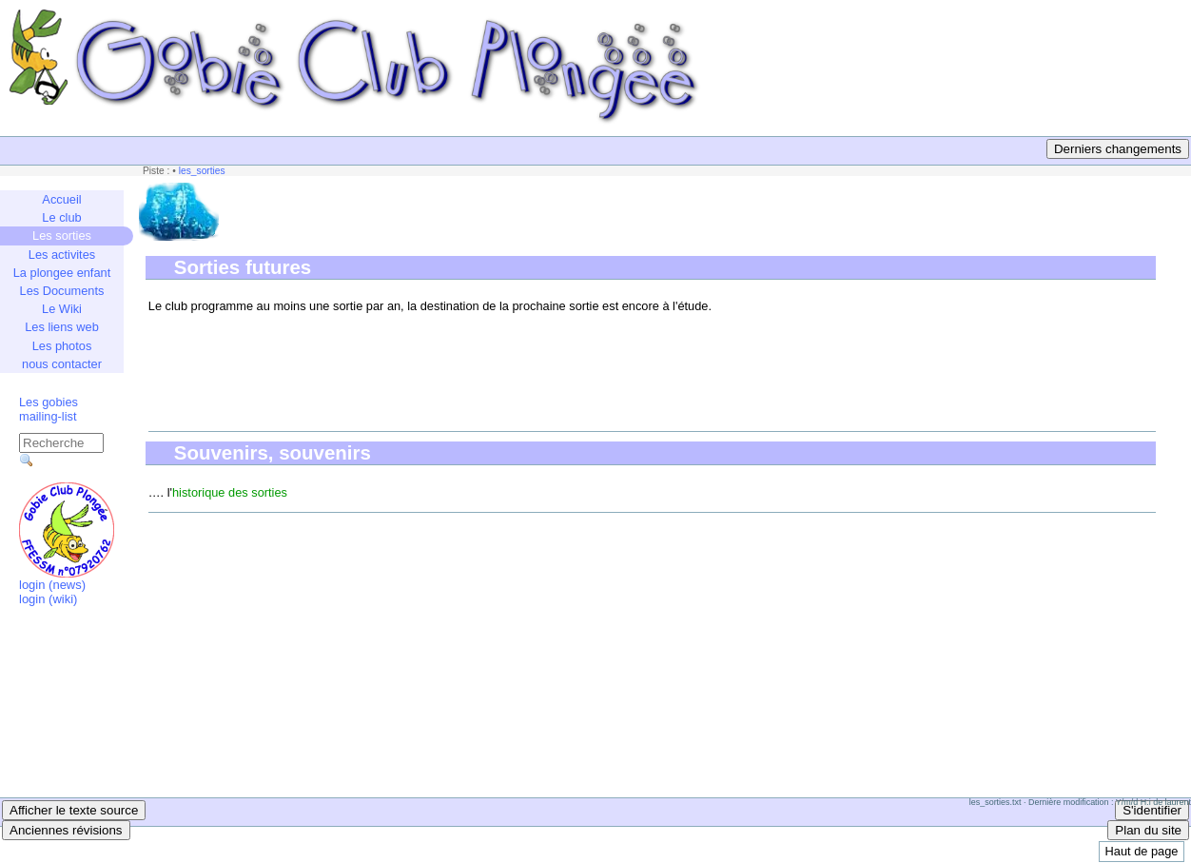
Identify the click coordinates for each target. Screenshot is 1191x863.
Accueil (61, 199)
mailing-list (47, 416)
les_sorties (202, 171)
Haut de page (1142, 851)
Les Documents (62, 291)
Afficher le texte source (74, 810)
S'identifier (1152, 810)
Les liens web (62, 327)
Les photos (62, 346)
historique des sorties (229, 492)
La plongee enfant (61, 272)
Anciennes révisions (66, 830)
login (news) (52, 585)
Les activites (62, 254)
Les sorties (61, 235)
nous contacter (62, 364)
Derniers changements (1117, 149)
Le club (61, 217)
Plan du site (1148, 830)
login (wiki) (48, 599)
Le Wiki (62, 309)
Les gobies (48, 402)
